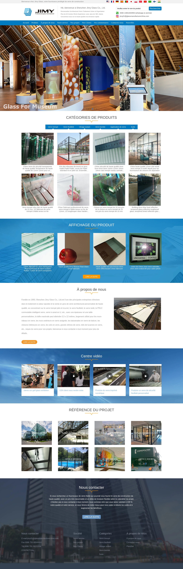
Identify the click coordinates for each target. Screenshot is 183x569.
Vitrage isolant (84, 127)
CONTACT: (26, 550)
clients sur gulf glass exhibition (36, 390)
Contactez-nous (117, 23)
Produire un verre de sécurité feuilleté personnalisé (143, 391)
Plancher (130, 546)
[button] (180, 68)
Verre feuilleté (68, 127)
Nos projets (74, 23)
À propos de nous (48, 23)
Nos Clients (86, 23)
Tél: (23, 546)
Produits (35, 23)
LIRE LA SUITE (91, 277)
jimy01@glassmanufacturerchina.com (134, 16)
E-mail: (24, 538)
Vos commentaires (101, 23)
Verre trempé (53, 127)
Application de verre (118, 127)
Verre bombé (100, 127)
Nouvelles (130, 23)
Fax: (23, 542)
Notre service (62, 23)
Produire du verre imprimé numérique (106, 391)
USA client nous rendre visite (71, 390)
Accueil (26, 23)
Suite (133, 127)
